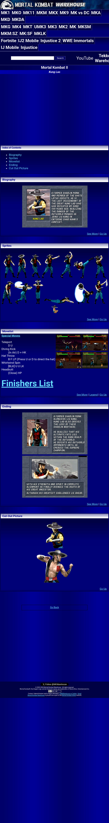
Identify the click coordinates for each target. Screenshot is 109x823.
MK (73, 26)
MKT (27, 26)
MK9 (64, 12)
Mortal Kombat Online (69, 695)
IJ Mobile (10, 47)
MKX (53, 12)
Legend (93, 394)
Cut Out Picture (18, 168)
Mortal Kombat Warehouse (36, 695)
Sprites (13, 158)
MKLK (40, 33)
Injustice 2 (51, 40)
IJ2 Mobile (28, 40)
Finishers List (27, 383)
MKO (16, 12)
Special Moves (10, 335)
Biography (15, 154)
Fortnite (8, 40)
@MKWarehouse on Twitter (68, 693)
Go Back (54, 607)
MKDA (18, 19)
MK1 (5, 12)
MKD (5, 19)
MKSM (84, 26)
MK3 (52, 26)
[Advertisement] (31, 109)
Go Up (103, 233)
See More (92, 233)
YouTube (84, 58)
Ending (13, 165)
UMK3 (40, 26)
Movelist (14, 161)
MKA (96, 12)
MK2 (63, 26)
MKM (41, 12)
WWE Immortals (78, 40)
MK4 (16, 26)
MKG (5, 26)
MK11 (29, 12)
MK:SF (26, 33)
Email (79, 693)
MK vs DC (80, 12)
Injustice (29, 47)
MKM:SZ (9, 33)
